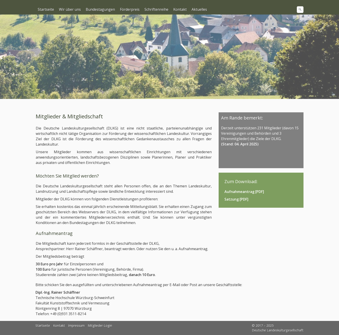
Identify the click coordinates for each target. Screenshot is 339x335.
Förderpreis (130, 9)
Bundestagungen (100, 9)
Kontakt (180, 9)
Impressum (76, 325)
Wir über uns (70, 9)
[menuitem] (46, 9)
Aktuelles (199, 9)
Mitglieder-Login (100, 325)
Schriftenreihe (156, 9)
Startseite (46, 9)
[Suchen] (300, 9)
